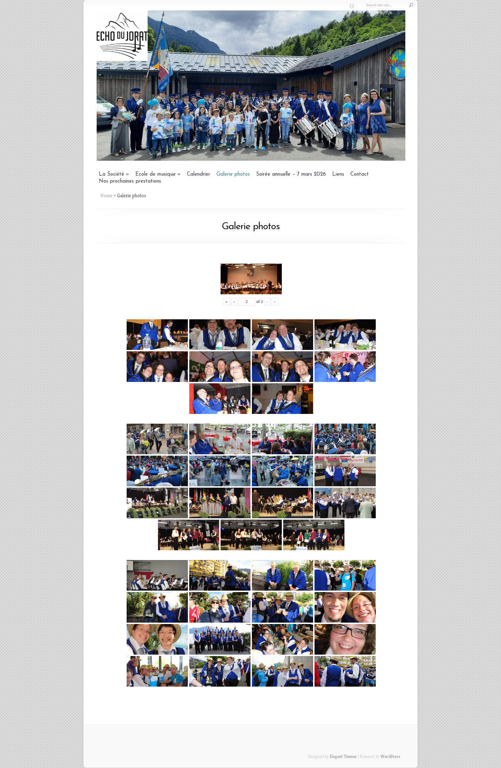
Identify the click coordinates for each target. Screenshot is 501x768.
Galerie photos (233, 174)
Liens (338, 174)
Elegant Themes (343, 756)
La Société (111, 174)
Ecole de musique (155, 174)
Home (106, 195)
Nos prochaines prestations (130, 181)
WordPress (390, 756)
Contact (359, 174)
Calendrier (198, 174)
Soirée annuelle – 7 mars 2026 (291, 174)
